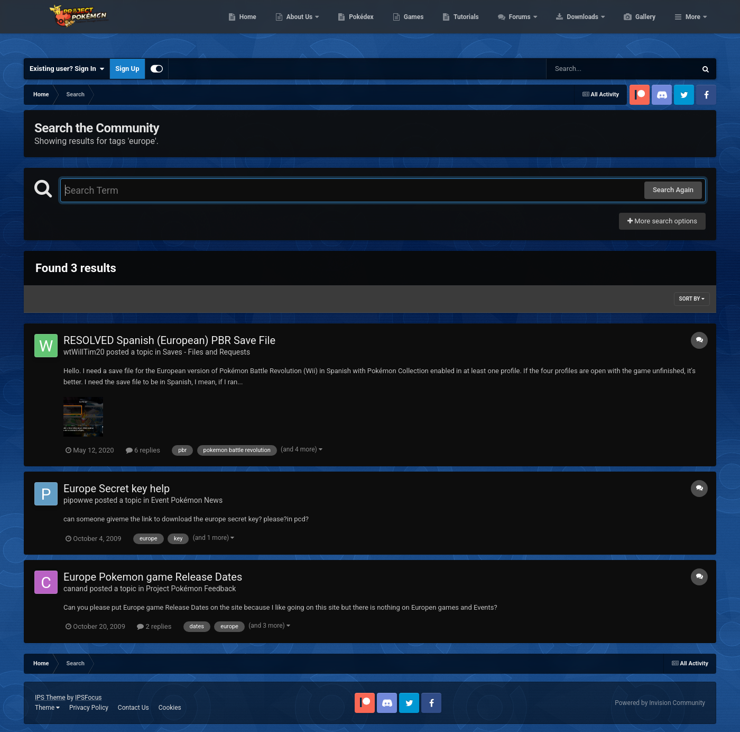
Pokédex (411, 26)
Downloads (633, 26)
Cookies (170, 707)
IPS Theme (50, 697)
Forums (570, 26)
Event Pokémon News (187, 500)
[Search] (595, 69)
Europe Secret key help (116, 488)
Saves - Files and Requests (207, 352)
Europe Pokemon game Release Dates (152, 577)
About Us (350, 26)
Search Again (673, 190)
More (693, 26)
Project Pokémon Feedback (191, 588)
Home (298, 26)
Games (464, 26)
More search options (662, 221)
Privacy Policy (88, 707)
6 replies (143, 450)
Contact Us (133, 707)
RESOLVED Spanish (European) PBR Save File (169, 340)
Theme (47, 707)
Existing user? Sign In (67, 69)
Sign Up (127, 69)
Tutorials (516, 26)
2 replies (154, 626)
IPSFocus (88, 697)
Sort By (692, 299)
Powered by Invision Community (660, 703)
